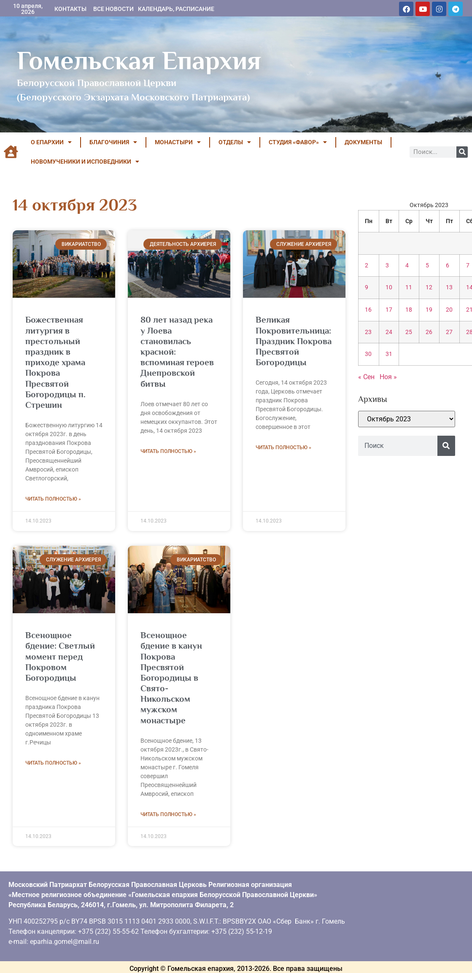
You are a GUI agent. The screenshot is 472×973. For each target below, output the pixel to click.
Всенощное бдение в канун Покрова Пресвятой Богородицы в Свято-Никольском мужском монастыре (171, 677)
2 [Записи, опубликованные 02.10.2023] (366, 265)
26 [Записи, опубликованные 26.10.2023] (429, 332)
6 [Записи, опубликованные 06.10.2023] (447, 265)
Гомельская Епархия (139, 60)
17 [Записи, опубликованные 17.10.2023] (389, 309)
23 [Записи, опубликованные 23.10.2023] (368, 332)
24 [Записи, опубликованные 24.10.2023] (389, 332)
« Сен (366, 377)
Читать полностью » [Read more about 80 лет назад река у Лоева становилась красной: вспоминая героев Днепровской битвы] (168, 451)
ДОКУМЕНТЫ (363, 142)
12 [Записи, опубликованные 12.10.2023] (429, 287)
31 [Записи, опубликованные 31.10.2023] (389, 354)
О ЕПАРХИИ (51, 142)
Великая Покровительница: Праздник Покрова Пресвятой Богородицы (294, 341)
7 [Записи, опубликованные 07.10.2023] (467, 265)
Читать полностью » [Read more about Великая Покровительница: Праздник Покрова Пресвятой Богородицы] (283, 447)
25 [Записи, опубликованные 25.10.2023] (408, 332)
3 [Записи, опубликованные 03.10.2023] (387, 265)
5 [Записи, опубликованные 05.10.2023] (427, 265)
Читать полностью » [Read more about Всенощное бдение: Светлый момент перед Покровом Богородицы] (53, 763)
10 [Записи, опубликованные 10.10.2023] (389, 287)
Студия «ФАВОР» (298, 142)
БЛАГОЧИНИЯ (113, 142)
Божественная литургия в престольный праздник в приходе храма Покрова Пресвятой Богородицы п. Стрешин (55, 362)
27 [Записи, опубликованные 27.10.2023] (449, 332)
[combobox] (397, 446)
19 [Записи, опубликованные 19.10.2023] (429, 309)
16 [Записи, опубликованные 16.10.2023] (368, 309)
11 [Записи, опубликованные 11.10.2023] (408, 287)
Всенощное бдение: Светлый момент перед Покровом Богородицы (60, 656)
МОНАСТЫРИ (178, 142)
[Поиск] (462, 152)
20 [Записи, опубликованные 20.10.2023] (449, 309)
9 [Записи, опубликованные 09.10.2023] (366, 287)
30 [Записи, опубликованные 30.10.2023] (368, 354)
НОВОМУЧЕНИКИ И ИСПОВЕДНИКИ (85, 161)
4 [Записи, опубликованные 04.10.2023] (407, 265)
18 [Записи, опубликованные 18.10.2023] (408, 309)
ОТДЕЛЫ (234, 142)
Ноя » (388, 377)
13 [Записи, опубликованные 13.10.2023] (449, 287)
